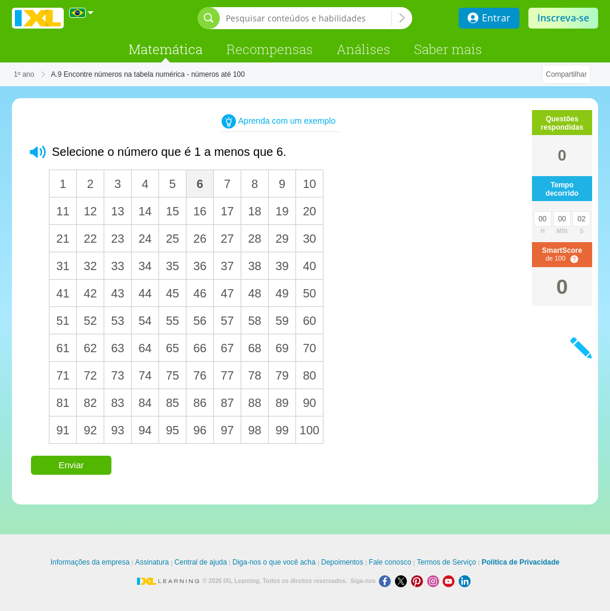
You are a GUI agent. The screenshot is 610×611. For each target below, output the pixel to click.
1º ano (24, 74)
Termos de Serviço (446, 562)
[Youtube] (451, 581)
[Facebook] (387, 581)
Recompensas (269, 49)
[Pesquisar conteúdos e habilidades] (308, 18)
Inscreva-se (563, 17)
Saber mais (448, 49)
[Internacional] (82, 12)
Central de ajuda (201, 562)
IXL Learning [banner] (38, 18)
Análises (363, 49)
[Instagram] (435, 581)
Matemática (166, 49)
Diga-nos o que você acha (273, 562)
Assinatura (152, 562)
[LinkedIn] (466, 581)
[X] (403, 581)
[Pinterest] (419, 581)
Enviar (71, 465)
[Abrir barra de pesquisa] (209, 18)
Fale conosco (390, 562)
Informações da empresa (90, 562)
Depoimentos (342, 562)
